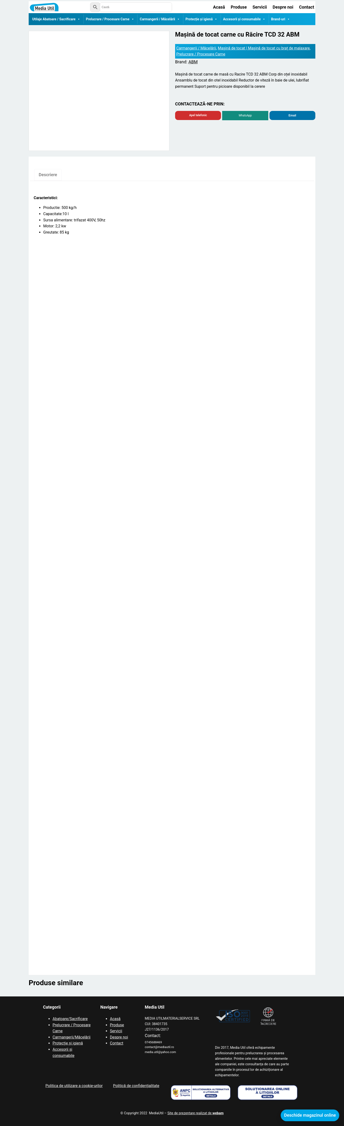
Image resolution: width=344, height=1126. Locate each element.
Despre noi (119, 1037)
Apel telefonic (198, 115)
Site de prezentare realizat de (195, 1113)
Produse (117, 1025)
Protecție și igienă (202, 19)
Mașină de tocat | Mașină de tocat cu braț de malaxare (264, 48)
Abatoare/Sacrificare (70, 1019)
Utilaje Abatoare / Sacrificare (56, 19)
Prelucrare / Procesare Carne (110, 19)
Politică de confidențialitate (136, 1085)
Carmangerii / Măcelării (160, 19)
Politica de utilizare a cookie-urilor (73, 1085)
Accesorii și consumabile (244, 19)
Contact (116, 1043)
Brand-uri (280, 19)
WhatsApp (245, 115)
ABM (193, 61)
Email (292, 115)
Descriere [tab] (48, 174)
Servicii (116, 1031)
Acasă (115, 1019)
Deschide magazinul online (310, 1115)
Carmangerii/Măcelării (72, 1037)
